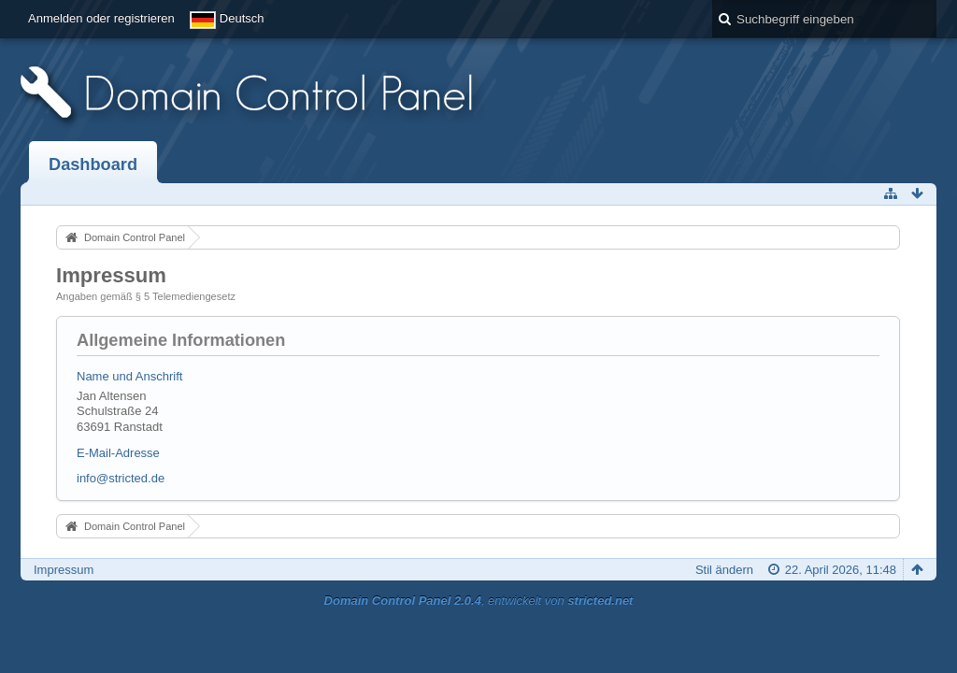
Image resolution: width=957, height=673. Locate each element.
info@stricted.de (120, 478)
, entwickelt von (479, 601)
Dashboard (93, 164)
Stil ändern (724, 570)
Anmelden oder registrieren (101, 18)
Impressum (63, 570)
